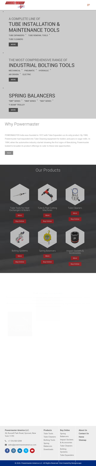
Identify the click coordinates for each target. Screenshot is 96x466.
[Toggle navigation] (88, 5)
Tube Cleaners (50, 437)
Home (81, 437)
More (13, 44)
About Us (83, 430)
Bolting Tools (49, 440)
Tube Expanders (67, 455)
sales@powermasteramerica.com (22, 445)
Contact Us (84, 434)
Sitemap (82, 440)
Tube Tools (48, 434)
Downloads (48, 449)
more (9, 155)
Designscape (76, 463)
